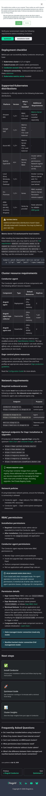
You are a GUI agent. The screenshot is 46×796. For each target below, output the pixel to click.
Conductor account (11, 68)
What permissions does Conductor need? (18, 744)
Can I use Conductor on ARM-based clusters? (20, 740)
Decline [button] (27, 23)
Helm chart (13, 441)
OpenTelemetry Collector (26, 341)
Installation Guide (23, 39)
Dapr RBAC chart (31, 604)
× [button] (42, 4)
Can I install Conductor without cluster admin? (20, 747)
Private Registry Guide (22, 481)
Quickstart (7, 39)
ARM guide (35, 210)
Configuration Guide (15, 371)
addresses (9, 73)
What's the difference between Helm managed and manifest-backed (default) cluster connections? (22, 752)
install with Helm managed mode (20, 576)
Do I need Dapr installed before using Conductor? (22, 732)
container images (27, 441)
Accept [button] (19, 23)
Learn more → (26, 626)
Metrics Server (36, 112)
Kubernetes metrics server (14, 76)
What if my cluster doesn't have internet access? (21, 736)
